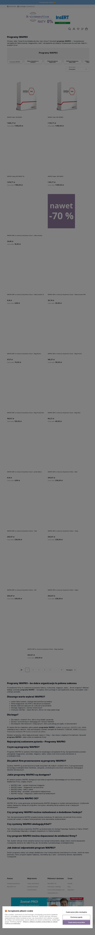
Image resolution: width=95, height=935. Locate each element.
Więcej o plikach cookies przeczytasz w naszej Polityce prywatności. (31, 922)
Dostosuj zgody (76, 917)
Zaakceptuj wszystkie (76, 922)
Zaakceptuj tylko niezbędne (76, 912)
